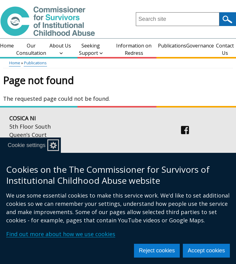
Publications (172, 45)
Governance (200, 45)
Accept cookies (206, 250)
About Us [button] (60, 48)
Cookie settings (26, 145)
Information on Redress (133, 49)
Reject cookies (157, 250)
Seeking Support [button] (91, 49)
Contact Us (225, 49)
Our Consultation (31, 49)
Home (7, 45)
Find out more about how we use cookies (60, 234)
